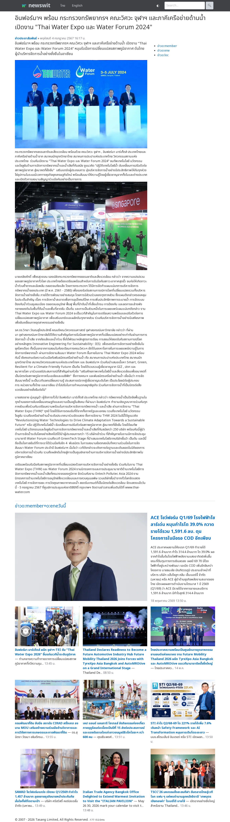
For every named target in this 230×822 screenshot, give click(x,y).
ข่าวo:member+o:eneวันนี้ (40, 506)
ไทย (63, 5)
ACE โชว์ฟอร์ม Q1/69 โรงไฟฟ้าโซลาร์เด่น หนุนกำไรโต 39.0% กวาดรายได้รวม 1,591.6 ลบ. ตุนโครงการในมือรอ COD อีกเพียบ (183, 528)
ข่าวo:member (167, 46)
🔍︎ (210, 5)
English (77, 5)
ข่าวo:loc (163, 55)
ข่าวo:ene (163, 50)
